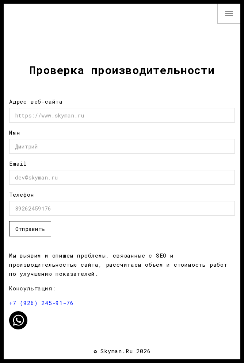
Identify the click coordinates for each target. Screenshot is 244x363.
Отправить (30, 228)
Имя (14, 132)
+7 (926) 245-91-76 (41, 302)
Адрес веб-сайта (36, 101)
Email (18, 163)
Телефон (21, 194)
